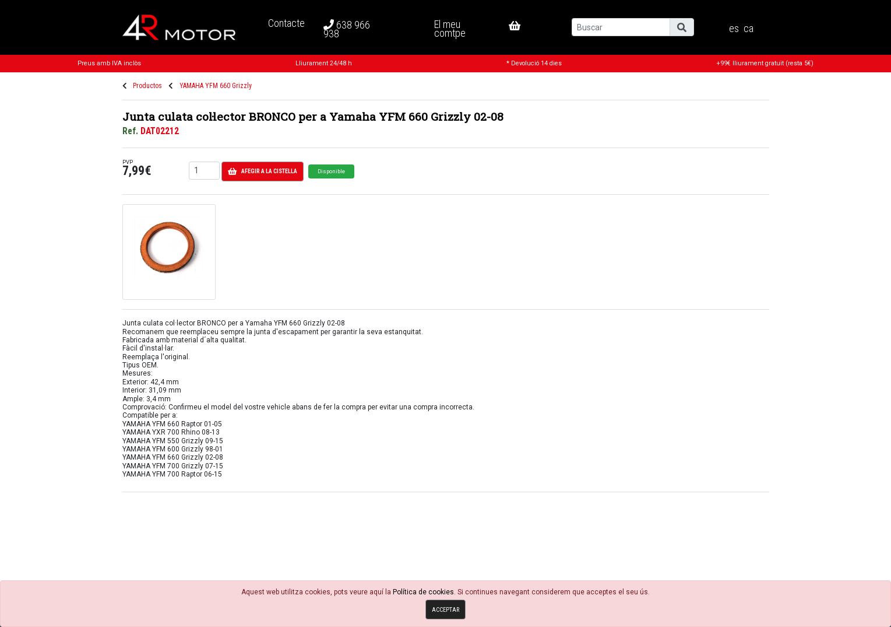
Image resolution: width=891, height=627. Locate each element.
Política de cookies (423, 592)
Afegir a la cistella (262, 171)
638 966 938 (346, 29)
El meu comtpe (450, 28)
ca (748, 28)
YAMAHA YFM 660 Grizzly (215, 86)
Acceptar (445, 610)
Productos (147, 86)
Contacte (286, 23)
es (734, 28)
